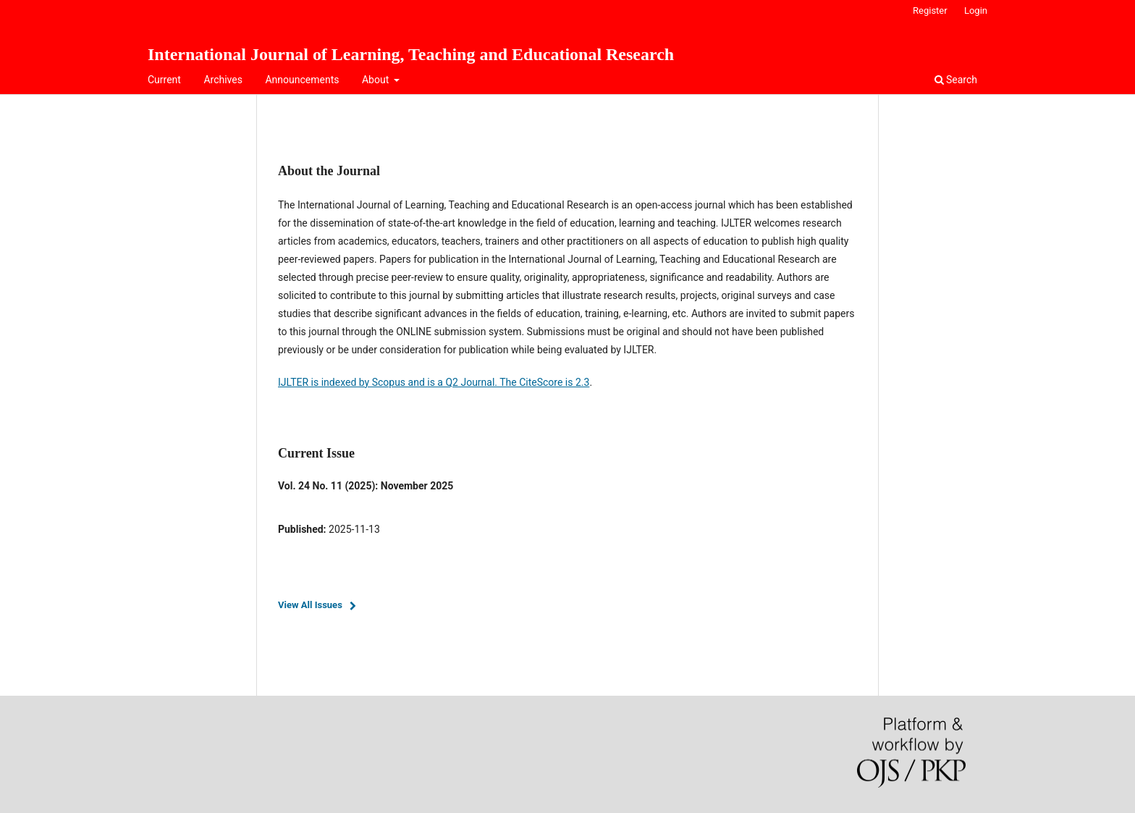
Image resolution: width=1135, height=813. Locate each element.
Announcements (302, 79)
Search (955, 79)
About (377, 79)
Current (164, 79)
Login (975, 10)
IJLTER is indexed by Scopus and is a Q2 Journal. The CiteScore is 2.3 (433, 382)
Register (930, 10)
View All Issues (310, 604)
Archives (222, 79)
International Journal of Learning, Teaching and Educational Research (411, 54)
